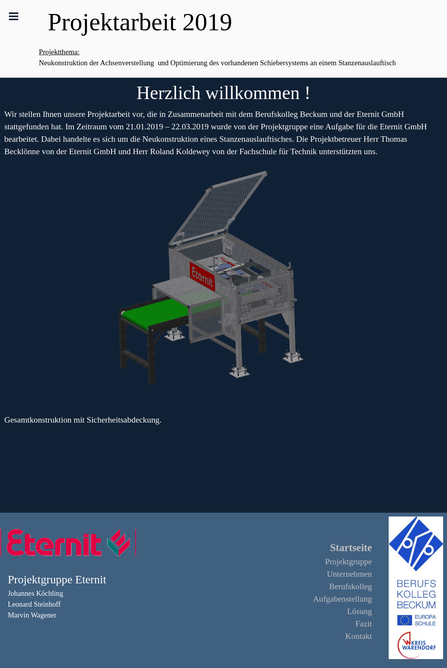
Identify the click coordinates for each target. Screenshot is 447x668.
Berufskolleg (350, 586)
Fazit (363, 623)
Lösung (359, 611)
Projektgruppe (348, 561)
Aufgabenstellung (342, 599)
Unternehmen (349, 574)
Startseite (351, 547)
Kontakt (358, 636)
